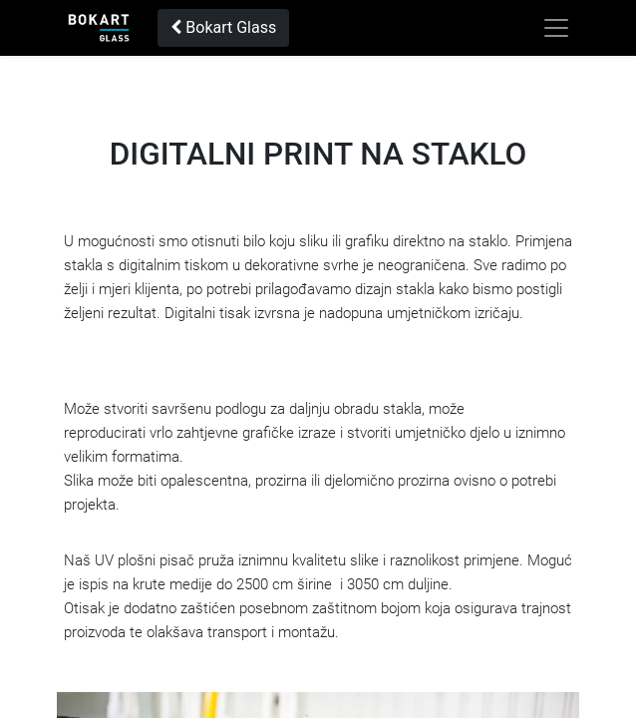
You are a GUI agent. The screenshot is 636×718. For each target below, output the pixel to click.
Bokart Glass (223, 27)
